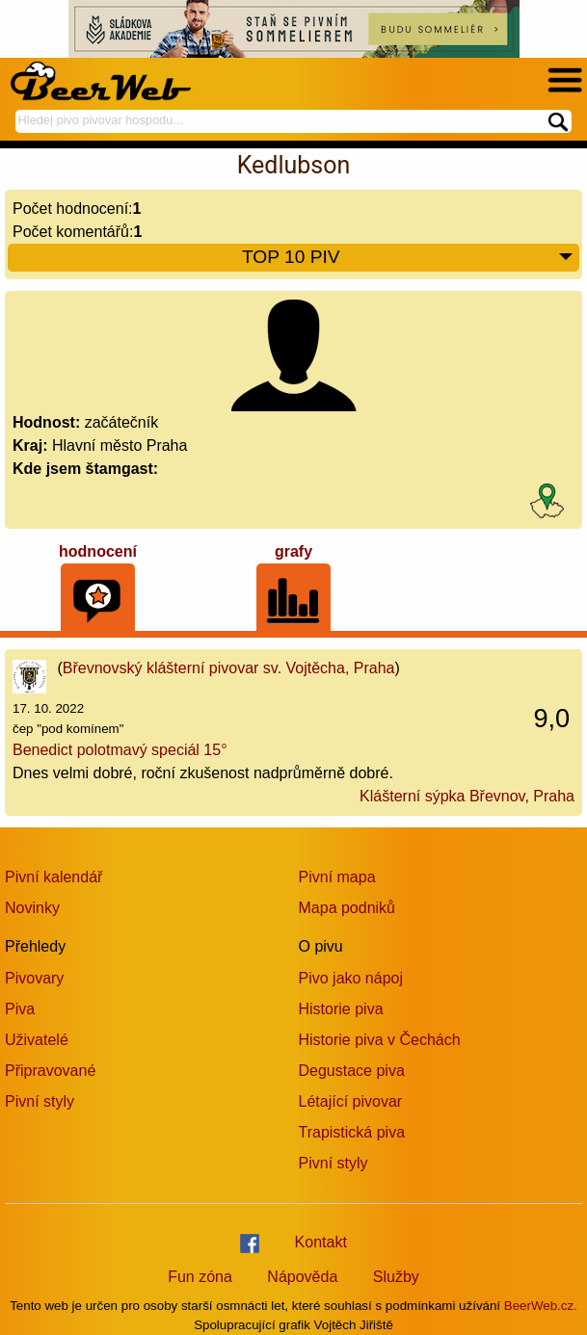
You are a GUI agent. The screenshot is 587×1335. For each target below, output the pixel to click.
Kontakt (321, 1242)
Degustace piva (352, 1070)
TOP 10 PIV (408, 258)
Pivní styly (39, 1101)
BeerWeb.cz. (540, 1305)
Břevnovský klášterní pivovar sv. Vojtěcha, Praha (229, 668)
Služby (396, 1277)
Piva (20, 1009)
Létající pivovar (351, 1101)
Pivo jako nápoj (351, 978)
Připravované (50, 1070)
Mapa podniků (347, 908)
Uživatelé (36, 1040)
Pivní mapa (337, 877)
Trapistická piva (352, 1132)
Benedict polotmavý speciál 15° (120, 750)
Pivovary (34, 978)
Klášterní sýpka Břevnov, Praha (467, 796)
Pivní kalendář (53, 877)
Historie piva (341, 1009)
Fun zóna (200, 1277)
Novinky (32, 908)
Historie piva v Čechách (380, 1040)
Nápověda (302, 1277)
